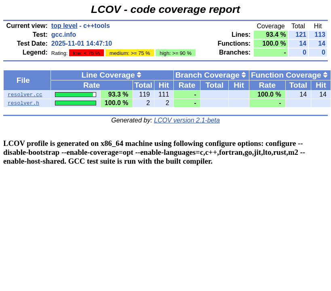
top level (64, 25)
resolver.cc (25, 94)
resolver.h (23, 103)
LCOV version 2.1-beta (187, 120)
